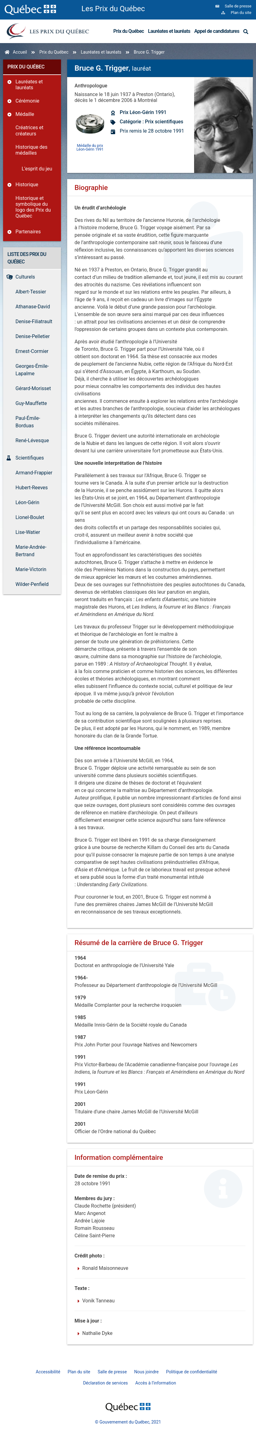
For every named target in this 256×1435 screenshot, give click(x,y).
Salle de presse (112, 1371)
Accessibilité (48, 1371)
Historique (26, 184)
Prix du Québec (128, 31)
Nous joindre (146, 1371)
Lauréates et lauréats (169, 31)
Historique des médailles (31, 150)
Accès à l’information (155, 1382)
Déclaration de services (105, 1382)
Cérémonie (27, 101)
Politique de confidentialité (191, 1371)
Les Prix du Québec (113, 8)
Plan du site (79, 1371)
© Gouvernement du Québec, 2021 (128, 1422)
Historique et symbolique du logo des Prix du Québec (33, 207)
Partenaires (28, 232)
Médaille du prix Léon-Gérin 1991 (90, 147)
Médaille (24, 114)
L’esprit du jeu (37, 169)
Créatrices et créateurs (29, 130)
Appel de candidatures (216, 31)
